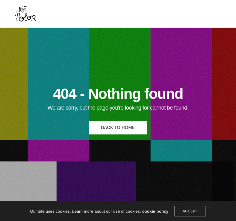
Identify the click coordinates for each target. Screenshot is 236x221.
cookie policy (155, 211)
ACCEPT (190, 211)
